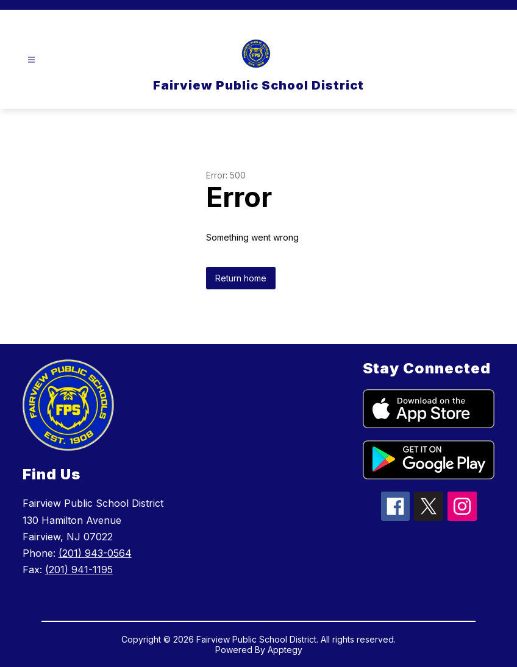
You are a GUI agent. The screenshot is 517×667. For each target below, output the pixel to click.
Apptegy (285, 649)
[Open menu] (31, 60)
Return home (240, 278)
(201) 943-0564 (95, 553)
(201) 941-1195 (79, 569)
